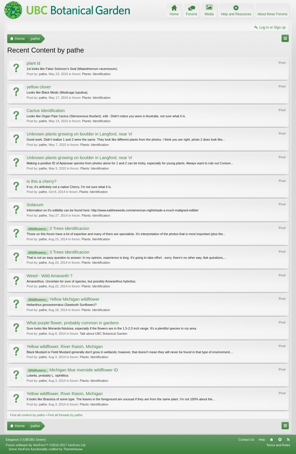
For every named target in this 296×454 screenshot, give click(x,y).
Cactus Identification (46, 110)
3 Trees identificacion (58, 228)
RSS (288, 440)
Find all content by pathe (27, 415)
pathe (43, 74)
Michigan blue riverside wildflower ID (72, 370)
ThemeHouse (72, 449)
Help (261, 439)
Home (271, 440)
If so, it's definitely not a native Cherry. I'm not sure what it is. (69, 187)
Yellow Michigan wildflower (63, 299)
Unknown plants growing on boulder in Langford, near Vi (79, 134)
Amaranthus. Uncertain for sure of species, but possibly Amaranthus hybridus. (81, 281)
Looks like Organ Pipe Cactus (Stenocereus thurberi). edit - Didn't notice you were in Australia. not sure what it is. (106, 116)
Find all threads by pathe (65, 415)
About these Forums (272, 14)
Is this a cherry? (41, 181)
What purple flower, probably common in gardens (73, 323)
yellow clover (39, 87)
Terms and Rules (278, 445)
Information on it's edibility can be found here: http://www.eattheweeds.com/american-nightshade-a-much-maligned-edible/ (113, 210)
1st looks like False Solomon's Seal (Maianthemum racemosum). (72, 68)
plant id (33, 63)
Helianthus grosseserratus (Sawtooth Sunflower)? (62, 304)
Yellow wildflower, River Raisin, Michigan (65, 346)
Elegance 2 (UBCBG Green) (26, 439)
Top (280, 440)
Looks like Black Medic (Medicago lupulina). (57, 92)
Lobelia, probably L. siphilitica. (48, 375)
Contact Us (246, 439)
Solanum (35, 204)
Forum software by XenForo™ (46, 445)
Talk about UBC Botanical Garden (103, 333)
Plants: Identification (96, 74)
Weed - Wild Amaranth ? (50, 275)
